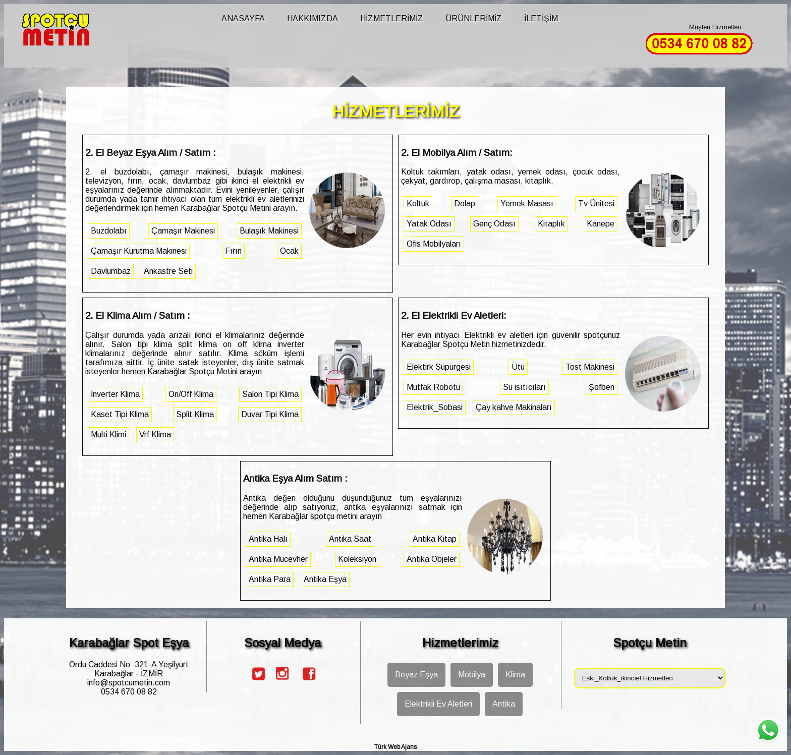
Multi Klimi (108, 434)
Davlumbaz (111, 271)
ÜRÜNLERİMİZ (473, 18)
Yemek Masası (526, 203)
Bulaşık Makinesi (269, 230)
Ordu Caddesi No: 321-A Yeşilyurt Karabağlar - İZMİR (129, 669)
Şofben (601, 387)
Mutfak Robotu (433, 387)
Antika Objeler (432, 559)
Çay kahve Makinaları (514, 407)
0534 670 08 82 (129, 691)
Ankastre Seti (168, 271)
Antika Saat (350, 539)
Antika (503, 704)
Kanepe (600, 223)
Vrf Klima (155, 434)
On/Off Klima (190, 394)
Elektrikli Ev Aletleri (438, 704)
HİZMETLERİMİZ (391, 18)
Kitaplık (551, 223)
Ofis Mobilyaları (434, 244)
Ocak (289, 251)
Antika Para (270, 579)
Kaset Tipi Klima (120, 414)
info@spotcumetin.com (128, 682)
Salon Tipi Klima (270, 394)
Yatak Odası (429, 223)
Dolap (464, 203)
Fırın (233, 251)
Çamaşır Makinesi (183, 230)
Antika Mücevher (278, 559)
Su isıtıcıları (524, 387)
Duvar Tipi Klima (270, 414)
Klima (515, 674)
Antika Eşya (325, 579)
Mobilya (471, 674)
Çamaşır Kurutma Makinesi (139, 251)
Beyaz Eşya (416, 674)
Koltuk (418, 203)
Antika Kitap (435, 539)
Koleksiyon (357, 559)
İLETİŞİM (541, 18)
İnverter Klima (115, 394)
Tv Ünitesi (596, 203)
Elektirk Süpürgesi (439, 367)
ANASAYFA (243, 18)
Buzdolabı (109, 230)
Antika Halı (268, 539)
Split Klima (195, 414)
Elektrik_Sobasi (435, 407)
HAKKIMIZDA (312, 18)
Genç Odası (494, 223)
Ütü (518, 367)
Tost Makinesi (590, 367)
